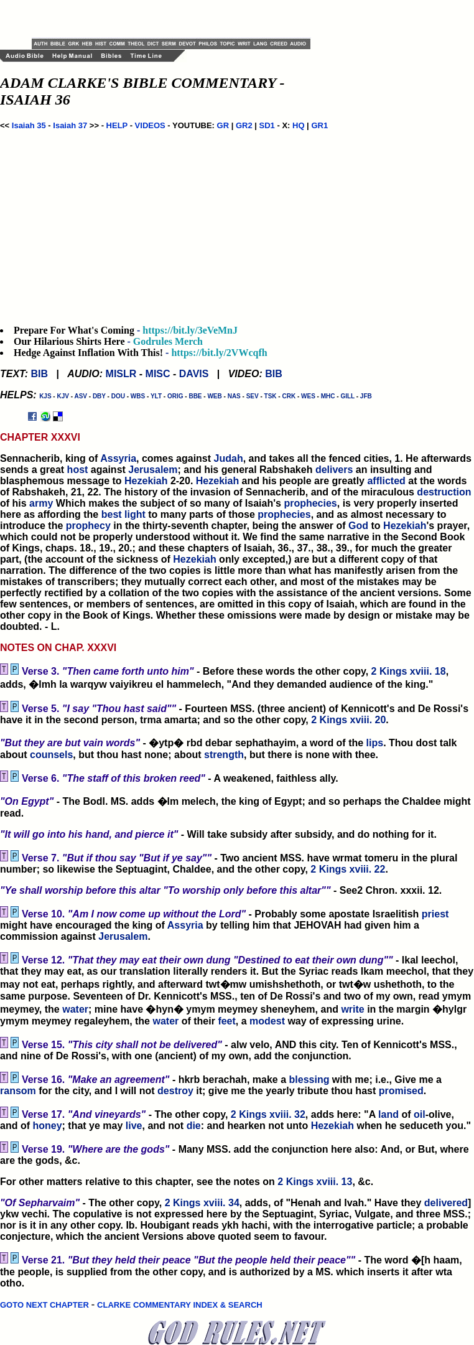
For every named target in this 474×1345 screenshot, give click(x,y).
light (135, 514)
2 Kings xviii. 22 (347, 869)
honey (47, 1125)
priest (435, 914)
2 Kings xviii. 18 (408, 671)
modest (267, 1021)
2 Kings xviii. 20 (348, 720)
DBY (99, 396)
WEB (214, 396)
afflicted (386, 481)
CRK (288, 396)
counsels (51, 754)
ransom (18, 1090)
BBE (195, 396)
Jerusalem (152, 469)
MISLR (121, 373)
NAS (234, 396)
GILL (347, 396)
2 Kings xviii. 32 (268, 1114)
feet (226, 1021)
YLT (156, 396)
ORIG (175, 396)
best (111, 514)
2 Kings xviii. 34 (202, 1202)
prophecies (310, 503)
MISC (158, 373)
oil (419, 1114)
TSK (270, 396)
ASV (80, 396)
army (41, 503)
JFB (366, 396)
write (352, 1009)
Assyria (118, 458)
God (358, 525)
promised (401, 1090)
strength (224, 754)
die (194, 1125)
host (77, 469)
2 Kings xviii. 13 (314, 1181)
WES (308, 396)
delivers (334, 469)
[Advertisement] (177, 18)
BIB (39, 373)
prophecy (88, 525)
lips (375, 743)
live (134, 1125)
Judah (228, 458)
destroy (175, 1090)
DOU (118, 396)
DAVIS (194, 373)
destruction (444, 492)
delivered (446, 1202)
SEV (252, 396)
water (75, 1009)
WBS (138, 396)
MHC (328, 396)
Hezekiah (145, 481)
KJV (62, 396)
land (388, 1114)
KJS (45, 396)
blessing (309, 1079)
